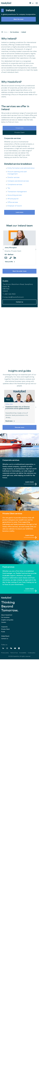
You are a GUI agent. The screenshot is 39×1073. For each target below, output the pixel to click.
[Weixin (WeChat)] (11, 649)
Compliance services (14, 184)
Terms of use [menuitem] (14, 652)
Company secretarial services (18, 181)
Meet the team (18, 19)
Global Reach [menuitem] (5, 636)
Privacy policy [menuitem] (5, 652)
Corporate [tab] (19, 128)
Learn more (19, 212)
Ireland (23, 32)
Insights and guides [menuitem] (7, 620)
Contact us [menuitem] (4, 638)
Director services (13, 177)
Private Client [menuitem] (5, 629)
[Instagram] (7, 649)
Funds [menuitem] (3, 631)
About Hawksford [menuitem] (6, 615)
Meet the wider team (19, 271)
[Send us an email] (7, 258)
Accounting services (14, 195)
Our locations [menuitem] (5, 617)
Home (4, 32)
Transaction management (17, 191)
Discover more (19, 427)
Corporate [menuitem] (4, 626)
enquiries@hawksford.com (14, 297)
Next (36, 249)
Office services (12, 202)
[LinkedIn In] (3, 649)
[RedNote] (19, 649)
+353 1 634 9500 (10, 294)
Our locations (14, 32)
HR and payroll (12, 199)
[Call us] (11, 258)
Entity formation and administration (21, 168)
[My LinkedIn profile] (15, 258)
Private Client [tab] (19, 132)
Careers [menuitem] (3, 622)
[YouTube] (15, 649)
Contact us (19, 302)
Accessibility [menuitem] (22, 652)
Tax (8, 188)
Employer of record (14, 206)
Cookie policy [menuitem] (31, 652)
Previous (3, 249)
